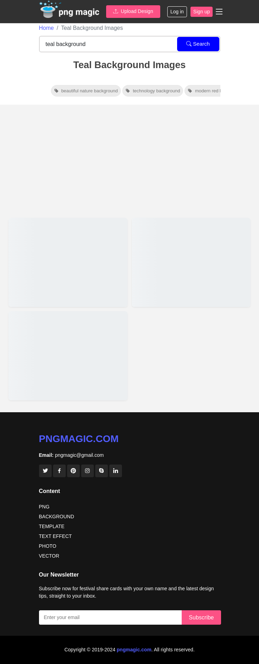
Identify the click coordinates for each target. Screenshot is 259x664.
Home (46, 28)
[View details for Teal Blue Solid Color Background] (68, 355)
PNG (44, 506)
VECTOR (49, 555)
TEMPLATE (52, 526)
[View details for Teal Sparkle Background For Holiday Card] (68, 262)
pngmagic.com (79, 438)
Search (198, 44)
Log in (177, 11)
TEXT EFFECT (55, 536)
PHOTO (48, 546)
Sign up (201, 11)
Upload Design (133, 11)
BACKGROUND (56, 516)
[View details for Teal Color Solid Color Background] (191, 262)
